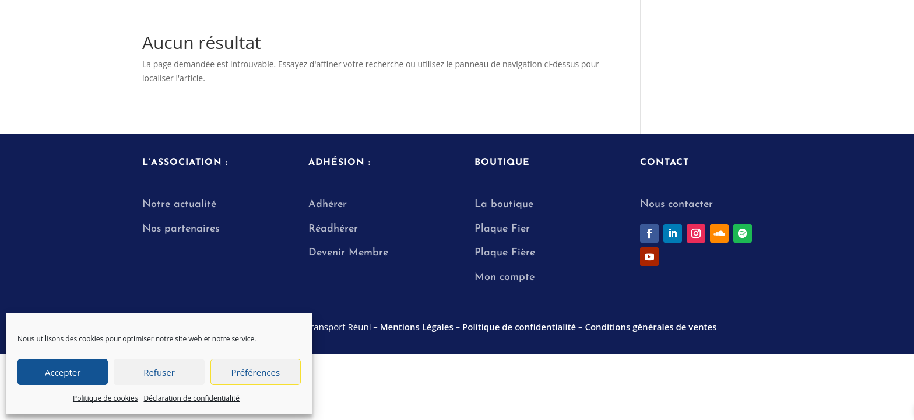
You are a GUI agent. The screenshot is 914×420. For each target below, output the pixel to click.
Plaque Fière (504, 252)
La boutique (503, 204)
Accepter (62, 372)
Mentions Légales (417, 326)
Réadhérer (334, 229)
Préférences (255, 372)
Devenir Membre (348, 252)
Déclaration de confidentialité (192, 398)
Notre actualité (179, 204)
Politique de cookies (105, 398)
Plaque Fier (502, 229)
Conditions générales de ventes (650, 326)
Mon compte (504, 277)
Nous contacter (676, 204)
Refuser (159, 372)
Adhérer (327, 204)
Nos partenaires (180, 229)
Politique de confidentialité (520, 326)
